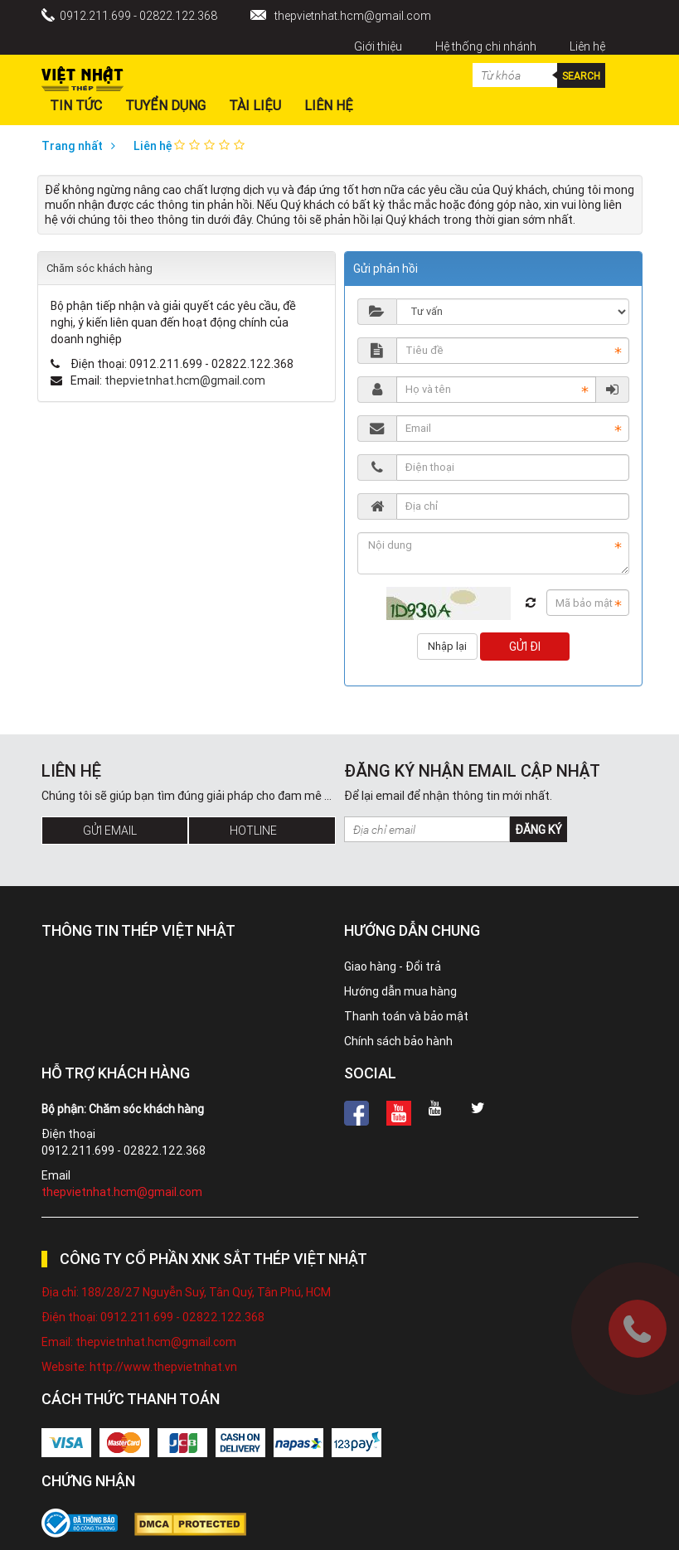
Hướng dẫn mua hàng (400, 991)
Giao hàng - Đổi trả (392, 966)
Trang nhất (82, 145)
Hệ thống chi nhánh (485, 46)
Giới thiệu (378, 46)
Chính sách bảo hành (398, 1041)
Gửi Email (110, 830)
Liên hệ (587, 46)
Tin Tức (76, 105)
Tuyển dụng (165, 105)
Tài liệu (255, 105)
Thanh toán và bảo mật (406, 1016)
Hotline (253, 830)
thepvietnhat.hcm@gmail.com (352, 15)
